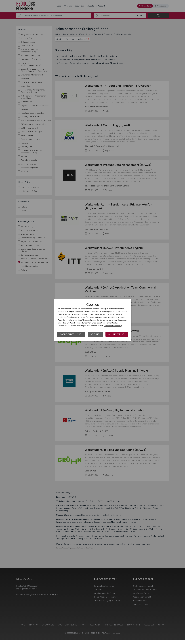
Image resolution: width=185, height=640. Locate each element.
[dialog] (92, 320)
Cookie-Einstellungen (71, 334)
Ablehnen (95, 334)
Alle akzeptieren (116, 334)
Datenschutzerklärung (113, 326)
